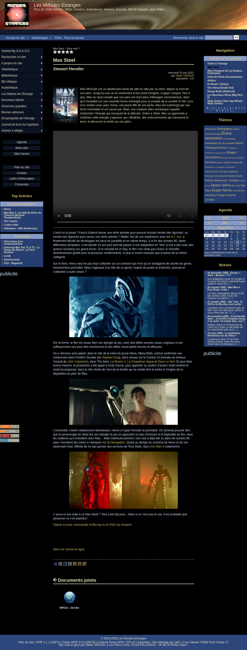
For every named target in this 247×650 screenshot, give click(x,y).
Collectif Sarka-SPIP (111, 642)
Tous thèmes (238, 190)
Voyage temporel (226, 195)
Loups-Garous (220, 153)
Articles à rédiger (12, 130)
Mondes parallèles (236, 158)
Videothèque (40, 38)
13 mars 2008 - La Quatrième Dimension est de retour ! (223, 334)
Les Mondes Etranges (57, 5)
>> (241, 218)
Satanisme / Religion (227, 180)
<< (209, 218)
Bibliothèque (9, 75)
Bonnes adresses (12, 112)
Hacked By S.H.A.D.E (15, 51)
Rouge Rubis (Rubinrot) (221, 91)
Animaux (211, 128)
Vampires (210, 195)
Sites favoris (21, 153)
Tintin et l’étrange (217, 64)
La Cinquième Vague (140, 361)
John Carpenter (77, 361)
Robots (209, 180)
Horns (7, 209)
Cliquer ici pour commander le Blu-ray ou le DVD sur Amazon (92, 524)
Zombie (209, 199)
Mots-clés (21, 148)
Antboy (211, 80)
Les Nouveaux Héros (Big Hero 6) (225, 96)
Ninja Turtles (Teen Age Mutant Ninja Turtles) (224, 102)
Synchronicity (12, 260)
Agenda (22, 142)
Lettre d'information (21, 178)
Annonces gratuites (13, 106)
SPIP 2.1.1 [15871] (48, 642)
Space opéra (221, 185)
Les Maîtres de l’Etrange (17, 94)
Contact (22, 173)
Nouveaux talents (12, 100)
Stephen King (110, 357)
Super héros (222, 190)
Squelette (143, 642)
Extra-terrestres (219, 135)
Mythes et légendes (233, 162)
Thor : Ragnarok (13, 263)
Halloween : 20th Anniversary (20, 228)
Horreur (221, 147)
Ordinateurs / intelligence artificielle (220, 167)
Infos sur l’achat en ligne (68, 549)
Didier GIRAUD (185, 75)
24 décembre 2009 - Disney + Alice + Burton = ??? (223, 274)
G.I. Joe (176, 236)
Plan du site (21, 167)
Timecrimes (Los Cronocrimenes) (13, 242)
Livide (7, 256)
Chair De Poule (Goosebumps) (224, 77)
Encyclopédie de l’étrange (17, 118)
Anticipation (225, 129)
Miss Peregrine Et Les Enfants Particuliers (224, 72)
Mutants (219, 162)
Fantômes (211, 143)
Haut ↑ (184, 645)
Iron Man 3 (157, 446)
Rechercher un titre (13, 57)
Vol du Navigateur (113, 442)
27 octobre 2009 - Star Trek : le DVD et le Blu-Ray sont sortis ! (224, 303)
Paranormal (211, 171)
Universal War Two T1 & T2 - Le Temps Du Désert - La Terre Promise (22, 250)
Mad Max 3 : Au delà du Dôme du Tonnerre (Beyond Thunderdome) (22, 215)
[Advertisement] (19, 349)
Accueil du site (15, 38)
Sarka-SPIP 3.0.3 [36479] (78, 642)
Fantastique (229, 138)
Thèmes (225, 120)
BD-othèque (9, 81)
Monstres (210, 162)
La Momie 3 (118, 361)
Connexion (21, 184)
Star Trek (235, 185)
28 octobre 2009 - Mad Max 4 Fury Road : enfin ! (223, 288)
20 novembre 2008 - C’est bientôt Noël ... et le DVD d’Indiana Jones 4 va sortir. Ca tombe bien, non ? (226, 318)
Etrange (217, 134)
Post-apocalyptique (228, 171)
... (233, 110)
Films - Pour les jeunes (69, 38)
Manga (224, 158)
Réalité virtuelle (234, 176)
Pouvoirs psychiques (216, 176)
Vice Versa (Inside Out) (220, 88)
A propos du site (11, 63)
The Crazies (10, 221)
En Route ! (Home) (217, 84)
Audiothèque (9, 87)
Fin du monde (226, 143)
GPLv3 (130, 642)
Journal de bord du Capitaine (20, 124)
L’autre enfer (11, 225)
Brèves (225, 265)
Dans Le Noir (166, 361)
